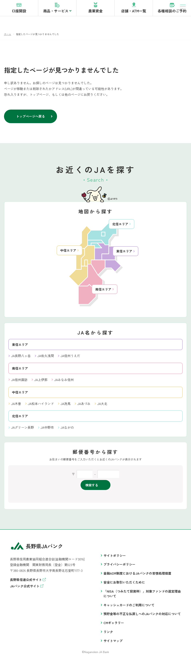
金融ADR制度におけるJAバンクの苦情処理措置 (137, 575)
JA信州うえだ (70, 357)
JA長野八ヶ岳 (21, 357)
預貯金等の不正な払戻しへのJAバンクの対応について (142, 616)
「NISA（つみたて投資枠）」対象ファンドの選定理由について (142, 596)
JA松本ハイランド (41, 405)
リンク (108, 633)
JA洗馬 (66, 405)
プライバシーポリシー (119, 566)
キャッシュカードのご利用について (129, 607)
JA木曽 (16, 405)
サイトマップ (113, 642)
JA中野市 (47, 429)
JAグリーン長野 (22, 429)
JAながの (67, 429)
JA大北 (102, 405)
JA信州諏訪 (19, 381)
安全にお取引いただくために (124, 584)
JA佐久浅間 (45, 357)
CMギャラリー (113, 624)
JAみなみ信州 (64, 381)
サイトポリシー (114, 557)
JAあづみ (84, 405)
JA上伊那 (40, 381)
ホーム (7, 36)
